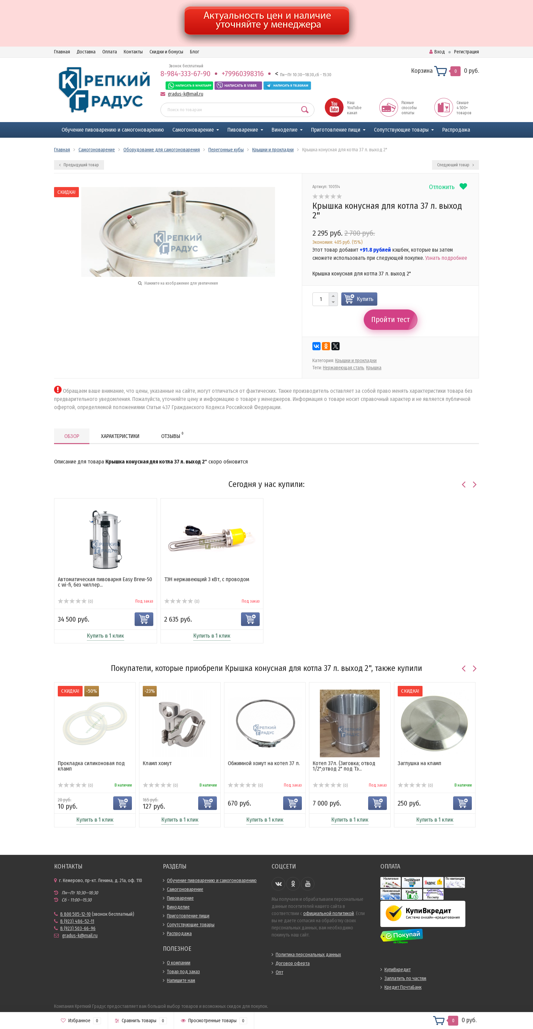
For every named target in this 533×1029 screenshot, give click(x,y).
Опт (279, 972)
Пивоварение (242, 129)
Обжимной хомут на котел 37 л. (264, 763)
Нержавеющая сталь (343, 368)
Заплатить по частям (405, 978)
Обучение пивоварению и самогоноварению (113, 129)
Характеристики (120, 436)
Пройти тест (390, 319)
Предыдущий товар (79, 165)
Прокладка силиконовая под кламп (91, 766)
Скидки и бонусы (166, 52)
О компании (178, 963)
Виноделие (284, 129)
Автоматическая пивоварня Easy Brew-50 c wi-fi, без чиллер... (105, 582)
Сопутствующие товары (401, 129)
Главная (62, 52)
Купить (365, 299)
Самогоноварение (193, 129)
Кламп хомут (157, 763)
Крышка (373, 368)
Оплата (109, 52)
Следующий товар (455, 165)
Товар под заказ (183, 972)
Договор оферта (293, 963)
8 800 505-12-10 (75, 914)
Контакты (133, 52)
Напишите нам (181, 980)
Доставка (86, 52)
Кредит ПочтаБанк (403, 987)
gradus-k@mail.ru (185, 94)
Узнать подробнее (446, 258)
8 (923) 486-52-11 (77, 921)
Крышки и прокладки (356, 361)
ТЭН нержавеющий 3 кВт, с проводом (206, 579)
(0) (75, 601)
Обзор (71, 436)
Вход (437, 52)
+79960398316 (243, 73)
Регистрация (466, 52)
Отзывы (172, 435)
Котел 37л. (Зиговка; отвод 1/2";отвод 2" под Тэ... (344, 766)
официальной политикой (328, 913)
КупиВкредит (397, 970)
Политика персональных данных (308, 955)
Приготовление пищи (335, 129)
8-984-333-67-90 (185, 73)
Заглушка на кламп (419, 763)
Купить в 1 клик (105, 635)
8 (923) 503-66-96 (78, 928)
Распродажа (456, 129)
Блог (194, 52)
